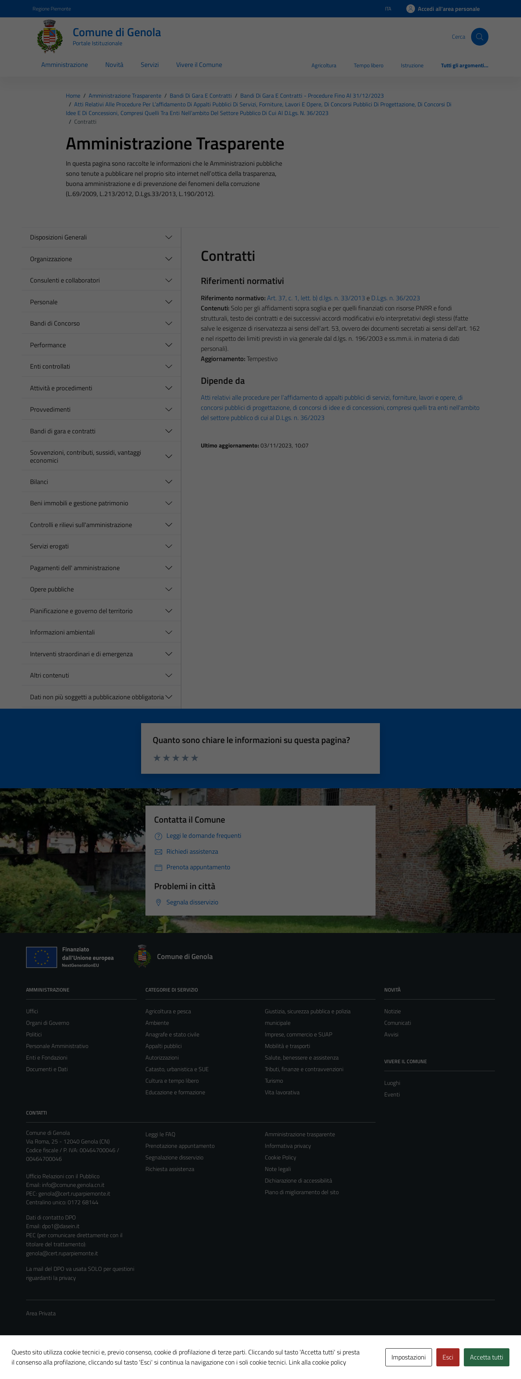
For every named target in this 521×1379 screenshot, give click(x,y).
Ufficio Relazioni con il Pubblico (62, 1176)
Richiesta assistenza (169, 1168)
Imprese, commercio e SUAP (298, 1034)
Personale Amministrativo (57, 1045)
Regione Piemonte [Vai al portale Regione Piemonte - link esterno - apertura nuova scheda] (52, 8)
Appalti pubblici (163, 1045)
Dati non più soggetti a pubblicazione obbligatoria (97, 697)
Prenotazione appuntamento (180, 1145)
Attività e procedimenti (61, 388)
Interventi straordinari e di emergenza (81, 654)
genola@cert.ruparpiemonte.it (74, 1193)
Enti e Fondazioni (46, 1057)
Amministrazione (64, 64)
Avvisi (391, 1034)
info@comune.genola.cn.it (73, 1184)
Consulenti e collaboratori (65, 280)
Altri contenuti (49, 675)
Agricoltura (324, 65)
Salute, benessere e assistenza (302, 1057)
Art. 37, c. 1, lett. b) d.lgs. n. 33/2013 (316, 298)
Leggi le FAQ (160, 1134)
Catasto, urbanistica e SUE (177, 1069)
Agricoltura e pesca (168, 1011)
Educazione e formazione (175, 1092)
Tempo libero (369, 65)
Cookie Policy (280, 1157)
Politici (34, 1034)
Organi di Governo (47, 1022)
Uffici (32, 1011)
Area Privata (41, 1313)
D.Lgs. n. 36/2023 (395, 298)
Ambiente (157, 1022)
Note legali (278, 1168)
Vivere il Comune (199, 64)
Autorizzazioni (162, 1057)
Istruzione (412, 65)
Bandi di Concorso (55, 323)
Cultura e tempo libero (172, 1080)
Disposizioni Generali (58, 237)
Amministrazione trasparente (300, 1134)
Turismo (274, 1080)
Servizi (150, 64)
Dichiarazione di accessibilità (298, 1180)
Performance (48, 345)
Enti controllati (50, 366)
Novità (114, 64)
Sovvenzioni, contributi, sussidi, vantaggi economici (85, 456)
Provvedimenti (50, 409)
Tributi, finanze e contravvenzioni (304, 1069)
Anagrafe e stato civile (172, 1034)
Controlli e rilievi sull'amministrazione (81, 525)
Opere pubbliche (52, 589)
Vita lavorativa (282, 1092)
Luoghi (392, 1082)
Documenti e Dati (47, 1069)
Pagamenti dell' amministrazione (75, 568)
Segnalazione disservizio (174, 1157)
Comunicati (397, 1022)
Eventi (392, 1094)
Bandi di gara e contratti (63, 431)
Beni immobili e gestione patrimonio (79, 503)
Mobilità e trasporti (287, 1045)
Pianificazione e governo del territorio (81, 611)
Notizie (392, 1011)
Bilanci (39, 482)
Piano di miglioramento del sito (302, 1192)
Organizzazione (51, 259)
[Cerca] (479, 36)
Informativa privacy (288, 1145)
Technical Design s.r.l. (75, 1358)
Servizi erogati (49, 546)
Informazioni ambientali (62, 632)
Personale (44, 302)
